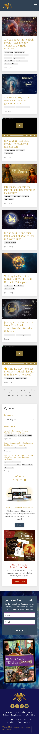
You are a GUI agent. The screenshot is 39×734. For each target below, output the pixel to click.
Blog (33, 715)
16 (29, 393)
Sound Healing (20, 712)
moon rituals (8, 58)
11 (9, 393)
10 (6, 393)
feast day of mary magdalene (12, 196)
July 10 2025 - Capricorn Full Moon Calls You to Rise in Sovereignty (19, 235)
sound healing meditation (23, 335)
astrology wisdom (10, 150)
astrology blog (9, 52)
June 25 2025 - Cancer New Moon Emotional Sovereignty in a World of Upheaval (18, 327)
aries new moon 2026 (10, 435)
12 (13, 393)
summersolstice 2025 (21, 378)
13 (17, 393)
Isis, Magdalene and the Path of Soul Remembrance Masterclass (19, 189)
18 (9, 395)
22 (26, 395)
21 (22, 395)
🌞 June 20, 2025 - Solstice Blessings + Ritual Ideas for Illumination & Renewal (19, 371)
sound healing (9, 153)
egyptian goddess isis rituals (12, 462)
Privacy (19, 719)
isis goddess (25, 196)
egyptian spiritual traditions (12, 465)
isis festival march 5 (27, 465)
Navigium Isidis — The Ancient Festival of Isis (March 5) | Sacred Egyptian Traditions (18, 457)
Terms (11, 719)
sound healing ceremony (25, 435)
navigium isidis (9, 467)
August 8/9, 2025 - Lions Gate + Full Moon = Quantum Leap (17, 100)
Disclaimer (28, 722)
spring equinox (9, 447)
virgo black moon (9, 61)
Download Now (19, 581)
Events (26, 715)
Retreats (9, 712)
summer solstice (9, 378)
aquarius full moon (10, 107)
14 (21, 393)
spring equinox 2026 (20, 447)
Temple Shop (16, 715)
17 (33, 393)
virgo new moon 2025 (22, 61)
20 (17, 395)
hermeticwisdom (19, 285)
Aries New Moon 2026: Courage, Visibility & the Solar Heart (16, 432)
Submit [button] (19, 630)
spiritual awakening (19, 58)
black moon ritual (19, 52)
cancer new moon (9, 335)
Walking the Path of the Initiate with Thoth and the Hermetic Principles (19, 279)
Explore (19, 525)
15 (25, 393)
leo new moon (20, 150)
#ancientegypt (8, 285)
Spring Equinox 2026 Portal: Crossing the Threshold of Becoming (18, 444)
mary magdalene (9, 199)
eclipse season (9, 55)
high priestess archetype (21, 55)
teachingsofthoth (9, 288)
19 (13, 395)
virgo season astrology (11, 63)
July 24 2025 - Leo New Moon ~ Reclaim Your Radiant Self (16, 143)
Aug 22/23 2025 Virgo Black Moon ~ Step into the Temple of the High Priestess (18, 44)
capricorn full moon (10, 242)
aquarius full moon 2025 (23, 107)
